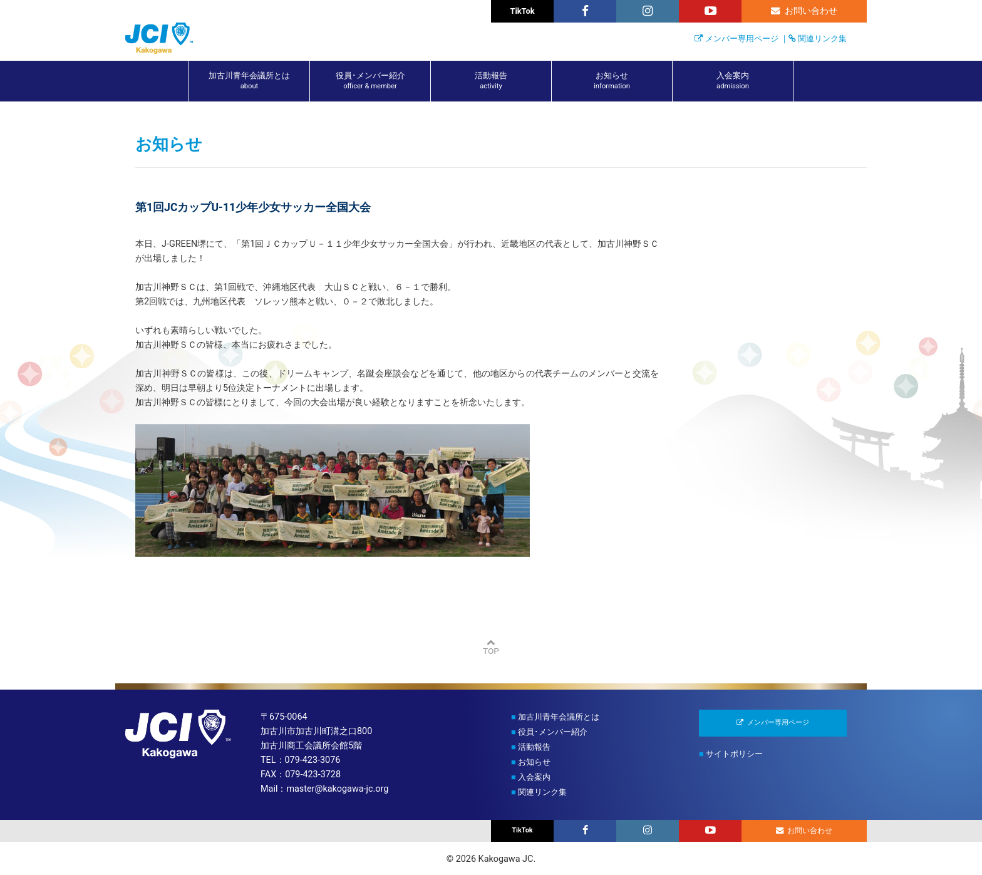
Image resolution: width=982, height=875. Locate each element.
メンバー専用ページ (741, 38)
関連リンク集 (822, 38)
